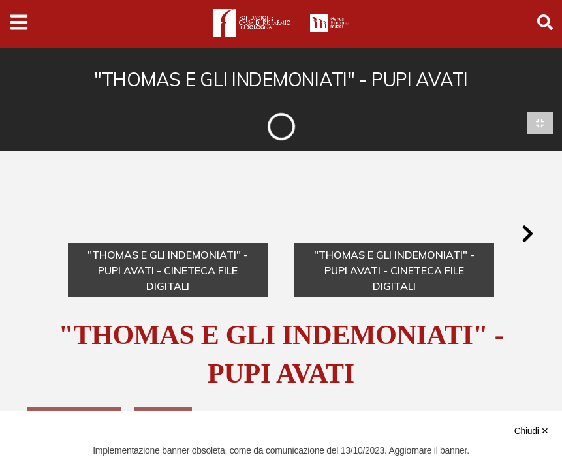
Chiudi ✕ (531, 431)
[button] (527, 235)
